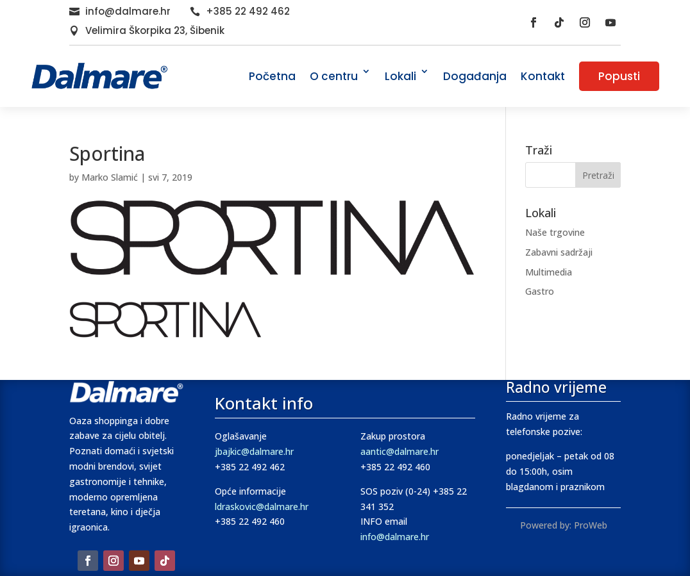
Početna (272, 76)
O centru (334, 76)
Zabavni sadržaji (559, 252)
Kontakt (543, 76)
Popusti (619, 76)
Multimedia (548, 272)
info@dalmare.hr (128, 11)
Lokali (400, 76)
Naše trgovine (555, 232)
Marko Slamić (109, 177)
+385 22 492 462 (248, 11)
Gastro (539, 291)
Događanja (475, 76)
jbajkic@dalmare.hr (254, 451)
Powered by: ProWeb (563, 525)
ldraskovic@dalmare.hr (261, 506)
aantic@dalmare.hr (399, 451)
